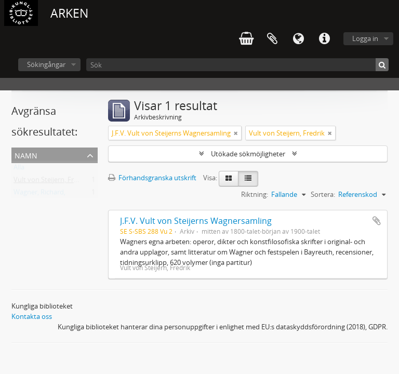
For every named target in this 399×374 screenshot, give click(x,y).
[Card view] (228, 178)
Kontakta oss (31, 316)
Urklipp (272, 39)
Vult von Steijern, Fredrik (51, 181)
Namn (26, 155)
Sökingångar (46, 64)
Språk (298, 39)
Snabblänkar (324, 39)
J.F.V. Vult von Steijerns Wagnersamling (196, 220)
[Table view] (248, 178)
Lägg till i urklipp (376, 221)
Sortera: (323, 194)
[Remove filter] (236, 133)
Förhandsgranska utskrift (152, 177)
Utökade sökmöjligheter (248, 153)
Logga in (365, 38)
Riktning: (254, 194)
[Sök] (237, 64)
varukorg (246, 39)
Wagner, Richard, (39, 194)
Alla (19, 169)
